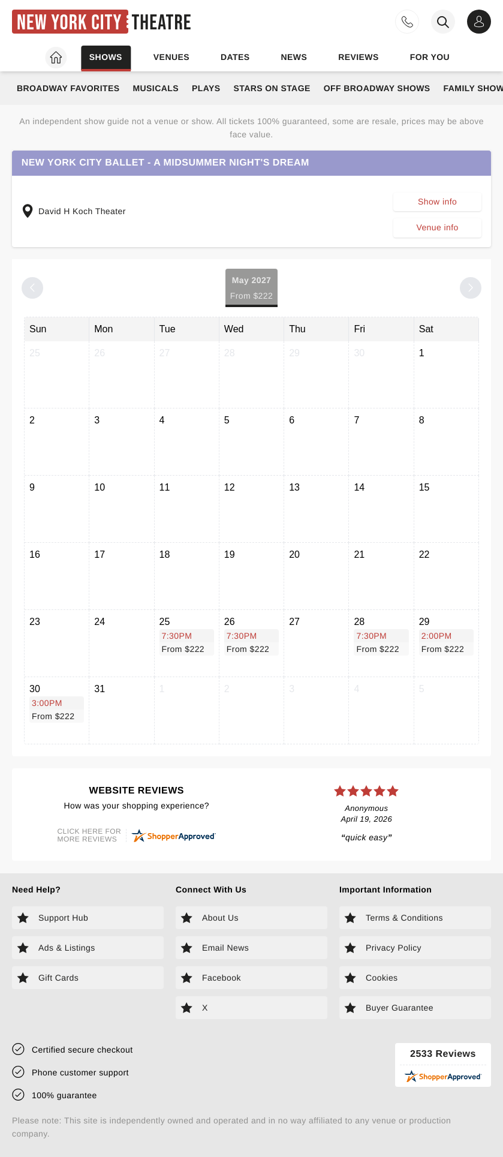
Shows (105, 57)
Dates (235, 57)
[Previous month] (32, 288)
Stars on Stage (271, 88)
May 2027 (251, 288)
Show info (437, 201)
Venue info (437, 227)
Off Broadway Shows (377, 88)
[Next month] (470, 288)
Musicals (155, 88)
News (294, 57)
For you (430, 57)
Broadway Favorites (68, 88)
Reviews (358, 57)
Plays (206, 88)
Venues (171, 57)
